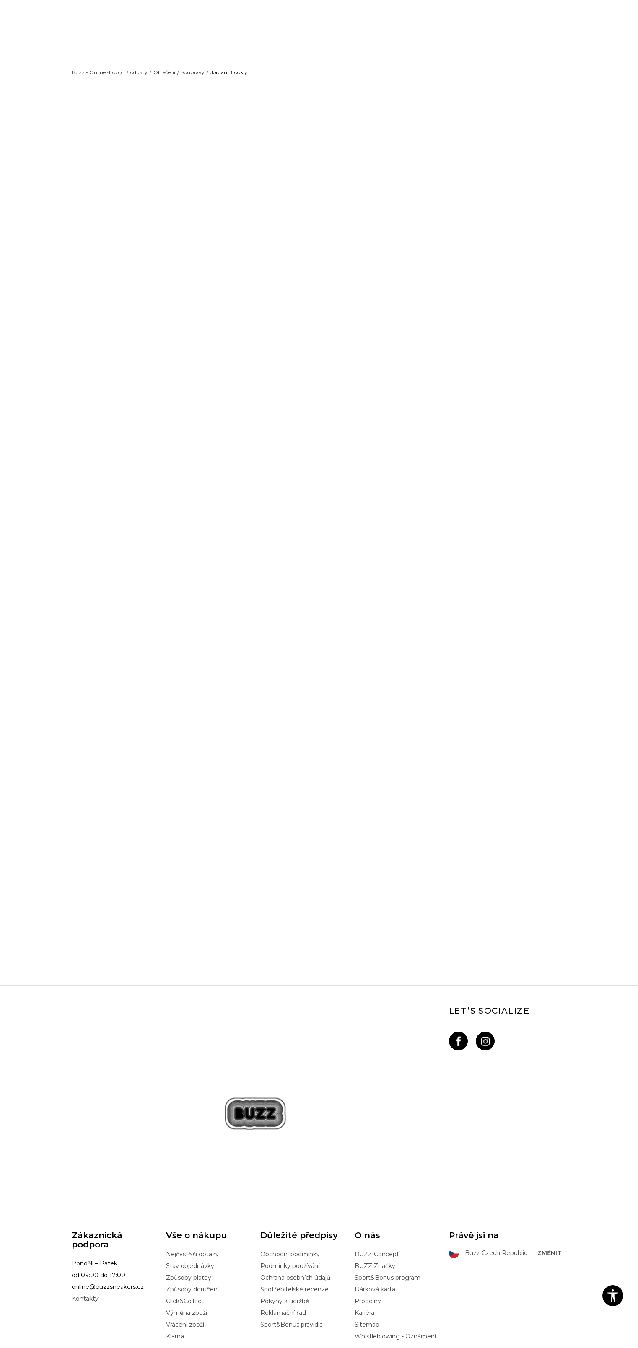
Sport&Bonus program (387, 1210)
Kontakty (85, 1231)
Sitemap (367, 1257)
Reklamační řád (283, 1246)
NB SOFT (212, 1340)
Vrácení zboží (185, 1257)
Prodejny (368, 1234)
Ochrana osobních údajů (295, 1210)
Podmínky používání (289, 1199)
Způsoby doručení (192, 1222)
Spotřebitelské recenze (294, 1222)
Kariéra (364, 1246)
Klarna (175, 1269)
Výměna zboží (186, 1246)
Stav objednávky (190, 1199)
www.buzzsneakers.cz (140, 1340)
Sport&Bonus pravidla (291, 1257)
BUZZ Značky (375, 1199)
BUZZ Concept (377, 1187)
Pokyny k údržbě (284, 1234)
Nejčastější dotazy (192, 1187)
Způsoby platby (188, 1210)
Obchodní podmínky (290, 1187)
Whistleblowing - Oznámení (395, 1269)
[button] (612, 1295)
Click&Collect (185, 1234)
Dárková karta (375, 1222)
